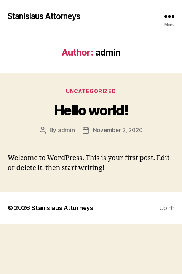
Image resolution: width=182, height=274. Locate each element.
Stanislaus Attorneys (44, 16)
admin (66, 130)
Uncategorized (91, 91)
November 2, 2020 (118, 130)
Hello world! (91, 110)
